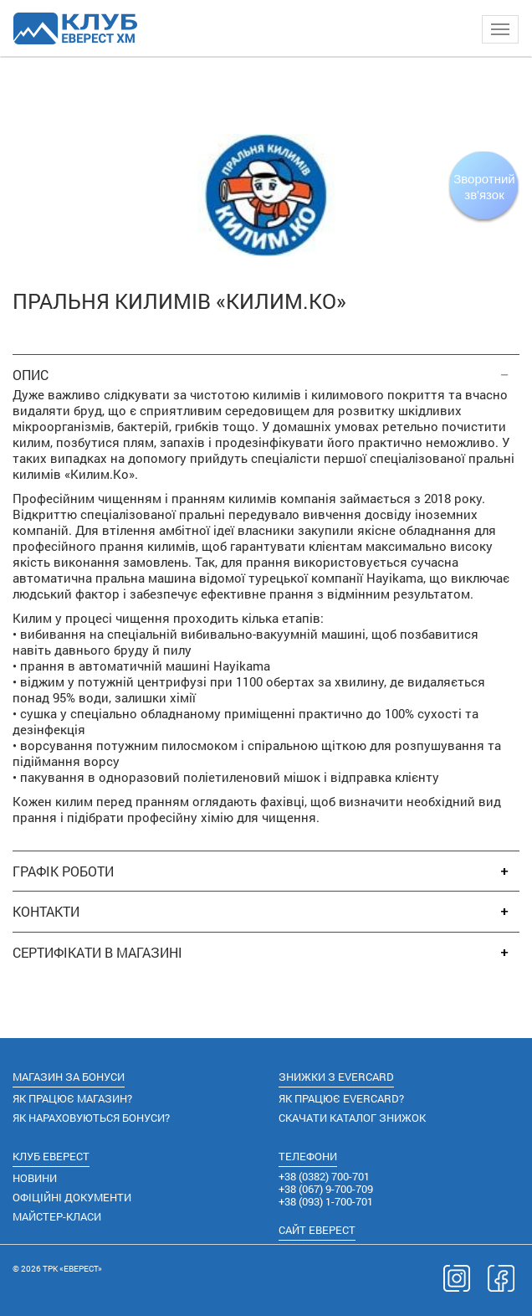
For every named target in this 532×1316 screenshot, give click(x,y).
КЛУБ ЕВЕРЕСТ (51, 1156)
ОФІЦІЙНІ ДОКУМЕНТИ (72, 1197)
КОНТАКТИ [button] (46, 911)
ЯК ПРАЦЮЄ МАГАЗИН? (72, 1098)
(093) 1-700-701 (326, 1201)
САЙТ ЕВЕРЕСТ (317, 1229)
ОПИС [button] (31, 375)
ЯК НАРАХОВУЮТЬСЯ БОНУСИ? (91, 1117)
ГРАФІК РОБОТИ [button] (63, 871)
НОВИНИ (35, 1177)
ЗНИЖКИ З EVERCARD (336, 1076)
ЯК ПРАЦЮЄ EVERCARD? (341, 1098)
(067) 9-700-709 (326, 1188)
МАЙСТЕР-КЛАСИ (57, 1216)
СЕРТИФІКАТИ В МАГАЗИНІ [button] (97, 952)
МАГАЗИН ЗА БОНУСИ (69, 1076)
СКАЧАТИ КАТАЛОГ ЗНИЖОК (352, 1117)
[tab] (266, 366)
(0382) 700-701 (324, 1176)
